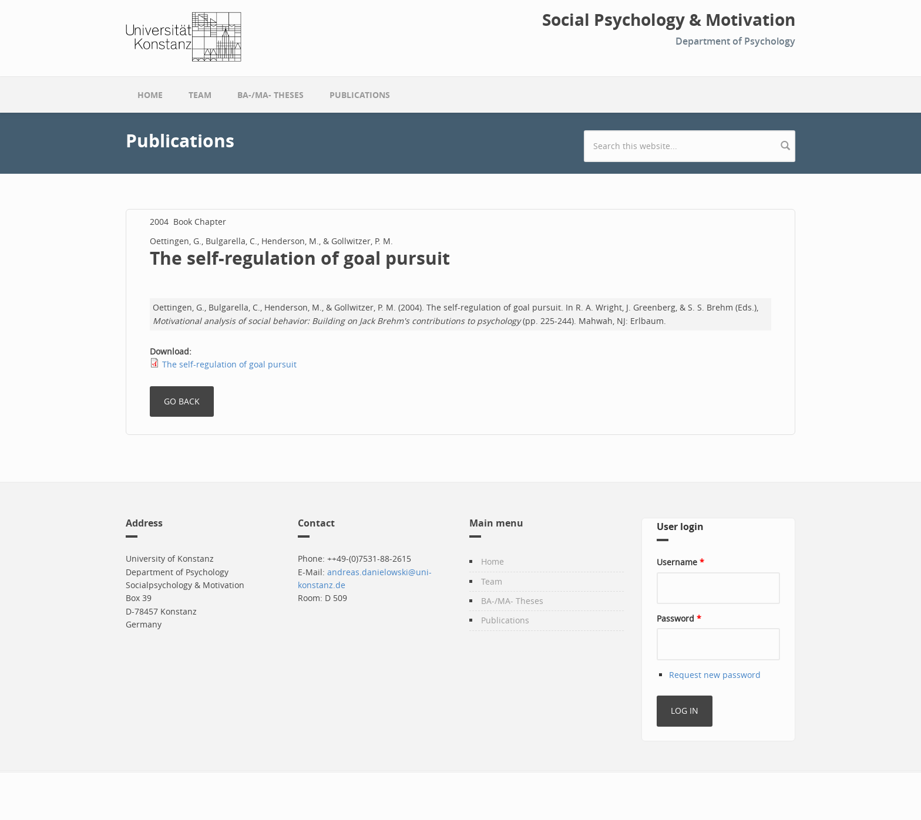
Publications (360, 94)
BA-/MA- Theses (270, 94)
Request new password (715, 674)
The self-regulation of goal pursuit (229, 364)
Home (150, 94)
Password (679, 618)
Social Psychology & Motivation (668, 20)
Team (200, 94)
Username (680, 562)
